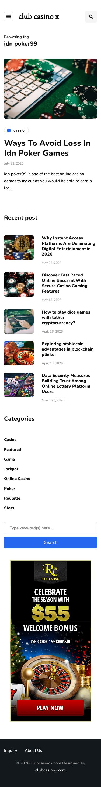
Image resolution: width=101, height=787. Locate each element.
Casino (10, 439)
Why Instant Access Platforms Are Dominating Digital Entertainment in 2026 (68, 246)
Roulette (12, 498)
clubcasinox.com (50, 770)
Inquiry (10, 750)
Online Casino (17, 478)
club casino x (38, 16)
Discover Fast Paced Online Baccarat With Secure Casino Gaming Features (65, 283)
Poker (9, 488)
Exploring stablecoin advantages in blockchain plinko (68, 349)
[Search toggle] (91, 17)
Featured (12, 449)
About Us (33, 750)
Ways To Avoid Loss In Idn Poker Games (47, 148)
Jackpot (11, 469)
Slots (9, 508)
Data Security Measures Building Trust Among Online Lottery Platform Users (66, 384)
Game (9, 459)
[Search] (50, 528)
